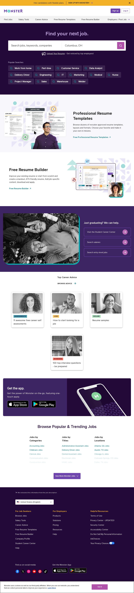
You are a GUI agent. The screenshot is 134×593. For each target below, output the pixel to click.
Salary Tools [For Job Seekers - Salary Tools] (20, 520)
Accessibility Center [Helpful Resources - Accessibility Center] (99, 529)
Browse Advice (67, 283)
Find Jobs (8, 19)
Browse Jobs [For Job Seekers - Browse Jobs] (21, 516)
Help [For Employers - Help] (55, 534)
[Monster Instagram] (29, 572)
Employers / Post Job (119, 19)
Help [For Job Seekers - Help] (17, 548)
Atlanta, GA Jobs (101, 446)
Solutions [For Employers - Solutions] (57, 520)
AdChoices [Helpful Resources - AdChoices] (95, 539)
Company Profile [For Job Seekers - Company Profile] (22, 539)
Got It (100, 587)
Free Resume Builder (91, 19)
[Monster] (13, 10)
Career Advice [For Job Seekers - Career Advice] (21, 525)
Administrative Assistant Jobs (75, 446)
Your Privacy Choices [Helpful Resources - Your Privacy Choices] (102, 543)
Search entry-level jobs (107, 252)
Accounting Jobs (37, 446)
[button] (120, 45)
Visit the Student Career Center (107, 232)
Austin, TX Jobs (101, 450)
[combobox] (35, 45)
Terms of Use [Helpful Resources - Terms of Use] (96, 516)
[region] (67, 587)
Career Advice (41, 19)
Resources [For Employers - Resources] (57, 529)
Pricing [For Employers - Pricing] (56, 525)
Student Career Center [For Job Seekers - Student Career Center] (25, 543)
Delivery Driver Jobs (71, 450)
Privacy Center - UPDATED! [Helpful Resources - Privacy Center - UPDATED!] (102, 520)
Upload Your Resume (56, 53)
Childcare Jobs (36, 450)
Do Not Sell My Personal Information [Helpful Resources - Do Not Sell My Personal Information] (106, 534)
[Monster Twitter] (24, 572)
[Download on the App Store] (60, 570)
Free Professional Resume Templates (92, 137)
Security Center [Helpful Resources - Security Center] (97, 525)
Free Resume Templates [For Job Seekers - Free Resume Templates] (26, 529)
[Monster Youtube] (35, 572)
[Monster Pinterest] (40, 572)
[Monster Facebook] (18, 572)
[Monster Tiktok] (46, 572)
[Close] (129, 3)
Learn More (52, 588)
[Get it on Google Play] (78, 570)
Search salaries (107, 242)
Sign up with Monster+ (80, 3)
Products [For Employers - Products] (57, 516)
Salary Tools (24, 19)
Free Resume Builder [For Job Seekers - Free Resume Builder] (24, 534)
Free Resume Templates (64, 19)
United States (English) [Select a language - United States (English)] (34, 502)
